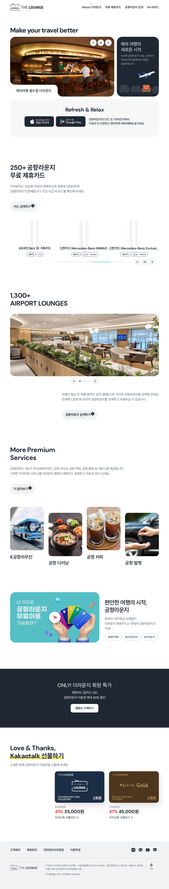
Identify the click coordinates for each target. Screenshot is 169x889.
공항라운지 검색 (134, 7)
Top (151, 866)
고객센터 (15, 850)
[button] (93, 42)
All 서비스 (153, 7)
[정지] (101, 42)
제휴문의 (32, 850)
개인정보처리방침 (53, 850)
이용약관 (75, 850)
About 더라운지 (91, 7)
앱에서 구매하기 (84, 708)
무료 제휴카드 (113, 7)
